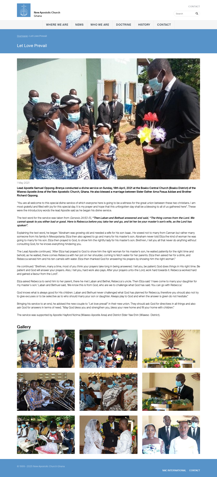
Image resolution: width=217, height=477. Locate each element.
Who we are (100, 24)
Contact (164, 24)
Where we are (57, 24)
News (79, 24)
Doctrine (123, 24)
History (144, 24)
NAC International (174, 470)
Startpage (22, 36)
